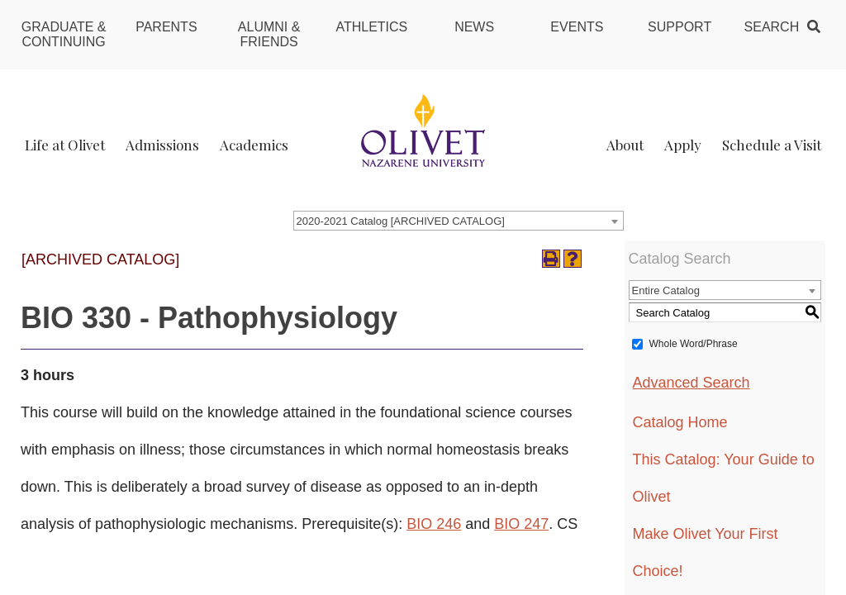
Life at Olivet (65, 145)
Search (772, 27)
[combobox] (458, 221)
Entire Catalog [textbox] (666, 290)
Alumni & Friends (269, 34)
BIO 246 (433, 524)
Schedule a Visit (771, 145)
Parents (166, 27)
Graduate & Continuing (64, 34)
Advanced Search (691, 382)
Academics (254, 145)
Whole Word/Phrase (693, 344)
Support (679, 27)
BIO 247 (521, 524)
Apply (682, 145)
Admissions (162, 145)
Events (576, 27)
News (474, 27)
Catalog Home (680, 422)
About (625, 145)
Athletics (371, 27)
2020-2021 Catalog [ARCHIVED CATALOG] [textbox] (401, 221)
